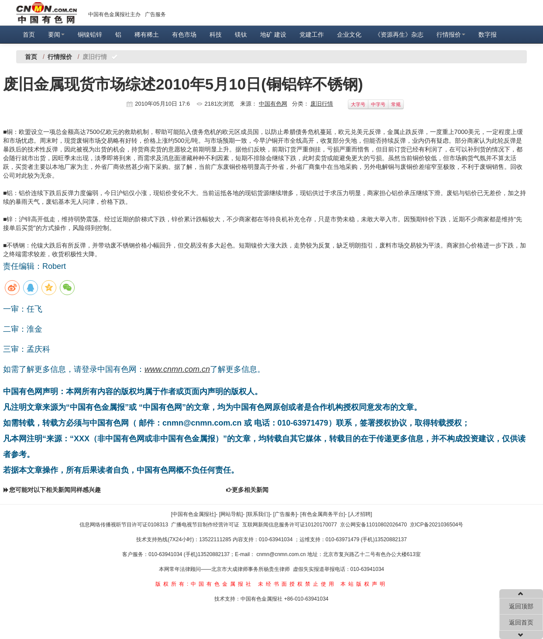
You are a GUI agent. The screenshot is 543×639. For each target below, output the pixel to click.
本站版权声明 (364, 584)
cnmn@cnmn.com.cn (282, 554)
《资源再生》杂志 (399, 34)
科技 (216, 34)
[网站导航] (231, 514)
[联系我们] (258, 514)
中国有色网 (273, 103)
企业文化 (349, 34)
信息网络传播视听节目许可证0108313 (123, 525)
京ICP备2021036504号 (437, 525)
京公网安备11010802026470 (373, 525)
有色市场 (184, 34)
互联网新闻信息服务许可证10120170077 (289, 525)
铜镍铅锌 (90, 34)
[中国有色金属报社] (193, 514)
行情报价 (450, 34)
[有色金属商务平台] (322, 514)
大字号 (358, 104)
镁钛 (241, 34)
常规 (396, 104)
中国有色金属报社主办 (114, 14)
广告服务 (155, 14)
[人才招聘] (360, 514)
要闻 (56, 34)
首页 (29, 34)
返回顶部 (521, 606)
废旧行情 (321, 103)
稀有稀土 (146, 34)
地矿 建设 (273, 34)
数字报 (487, 34)
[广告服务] (285, 514)
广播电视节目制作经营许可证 (205, 525)
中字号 (378, 104)
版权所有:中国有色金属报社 (204, 584)
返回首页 (521, 622)
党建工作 (311, 34)
